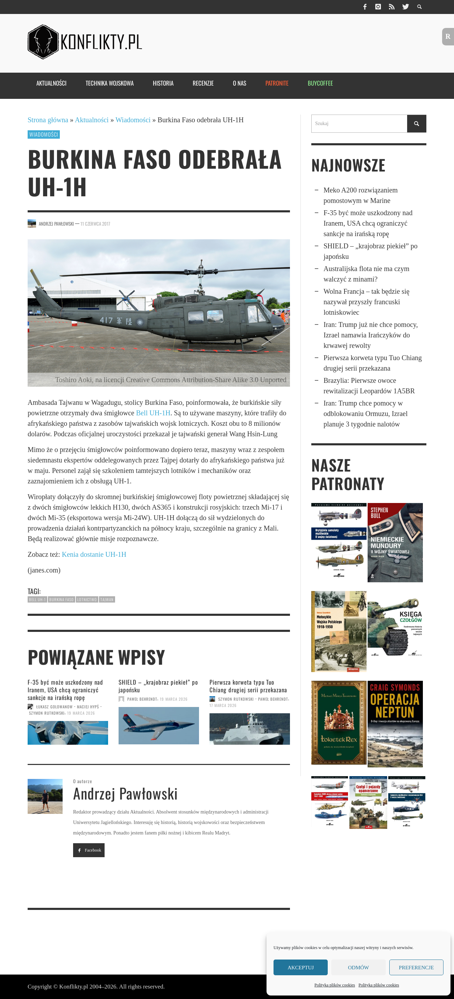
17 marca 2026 (223, 705)
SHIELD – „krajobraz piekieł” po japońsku (158, 686)
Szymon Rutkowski (47, 713)
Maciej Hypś (88, 706)
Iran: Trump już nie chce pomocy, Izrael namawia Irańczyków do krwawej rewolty (371, 335)
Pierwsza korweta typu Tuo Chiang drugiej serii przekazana (248, 686)
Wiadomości (132, 120)
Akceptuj (301, 967)
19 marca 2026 (81, 713)
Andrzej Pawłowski (56, 223)
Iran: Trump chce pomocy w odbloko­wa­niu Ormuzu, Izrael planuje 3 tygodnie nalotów (365, 413)
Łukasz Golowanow (54, 706)
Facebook (89, 850)
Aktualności (92, 120)
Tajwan (107, 599)
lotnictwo (87, 599)
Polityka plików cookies (334, 985)
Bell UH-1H (153, 413)
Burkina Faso (61, 599)
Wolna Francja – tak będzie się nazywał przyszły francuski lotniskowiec (367, 301)
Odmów (358, 967)
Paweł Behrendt (142, 699)
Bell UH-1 (37, 599)
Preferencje (416, 967)
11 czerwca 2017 (95, 223)
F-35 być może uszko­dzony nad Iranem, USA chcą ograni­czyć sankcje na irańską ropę (65, 690)
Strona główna (48, 120)
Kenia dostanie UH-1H (94, 554)
